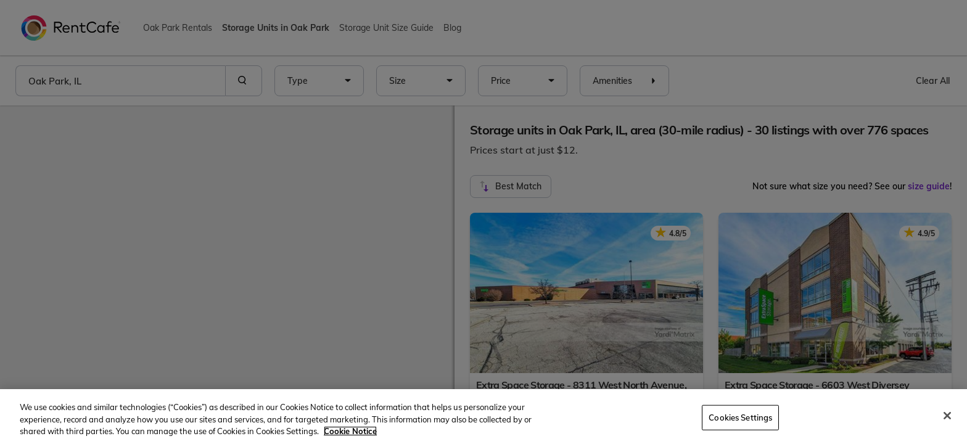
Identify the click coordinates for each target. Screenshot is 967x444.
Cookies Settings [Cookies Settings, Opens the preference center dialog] (740, 417)
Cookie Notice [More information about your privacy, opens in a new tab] (350, 431)
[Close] (947, 415)
